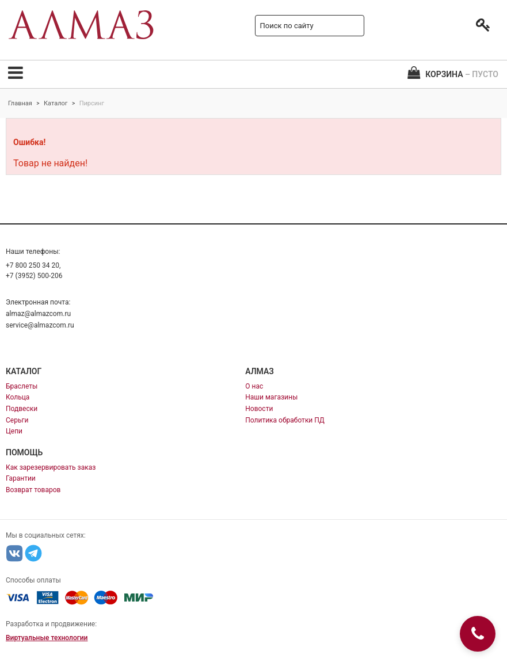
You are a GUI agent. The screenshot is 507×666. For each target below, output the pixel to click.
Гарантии (21, 478)
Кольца (17, 397)
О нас (254, 386)
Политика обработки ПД (285, 420)
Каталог (55, 103)
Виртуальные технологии (46, 638)
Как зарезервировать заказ (51, 467)
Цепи (14, 431)
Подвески (21, 409)
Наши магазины (271, 397)
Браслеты (21, 386)
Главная (20, 103)
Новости (259, 409)
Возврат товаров (33, 490)
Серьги (17, 420)
